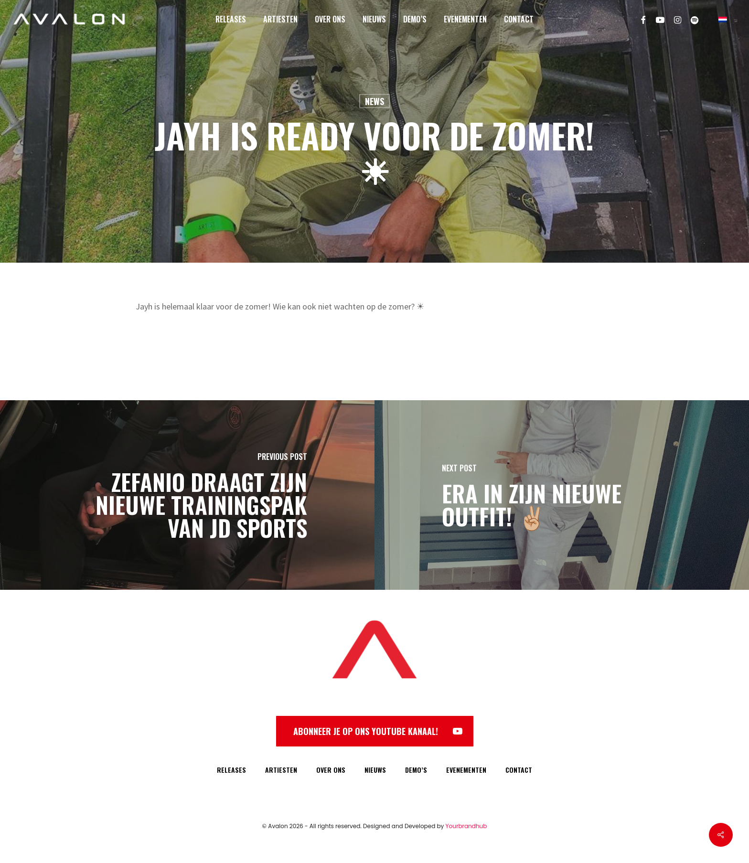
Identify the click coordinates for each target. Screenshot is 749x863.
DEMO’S (416, 770)
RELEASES (231, 770)
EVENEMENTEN (466, 770)
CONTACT (518, 770)
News (374, 101)
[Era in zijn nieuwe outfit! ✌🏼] (561, 495)
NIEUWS (375, 770)
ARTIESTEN (281, 770)
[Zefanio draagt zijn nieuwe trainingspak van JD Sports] (187, 495)
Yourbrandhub (466, 826)
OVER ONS (330, 770)
